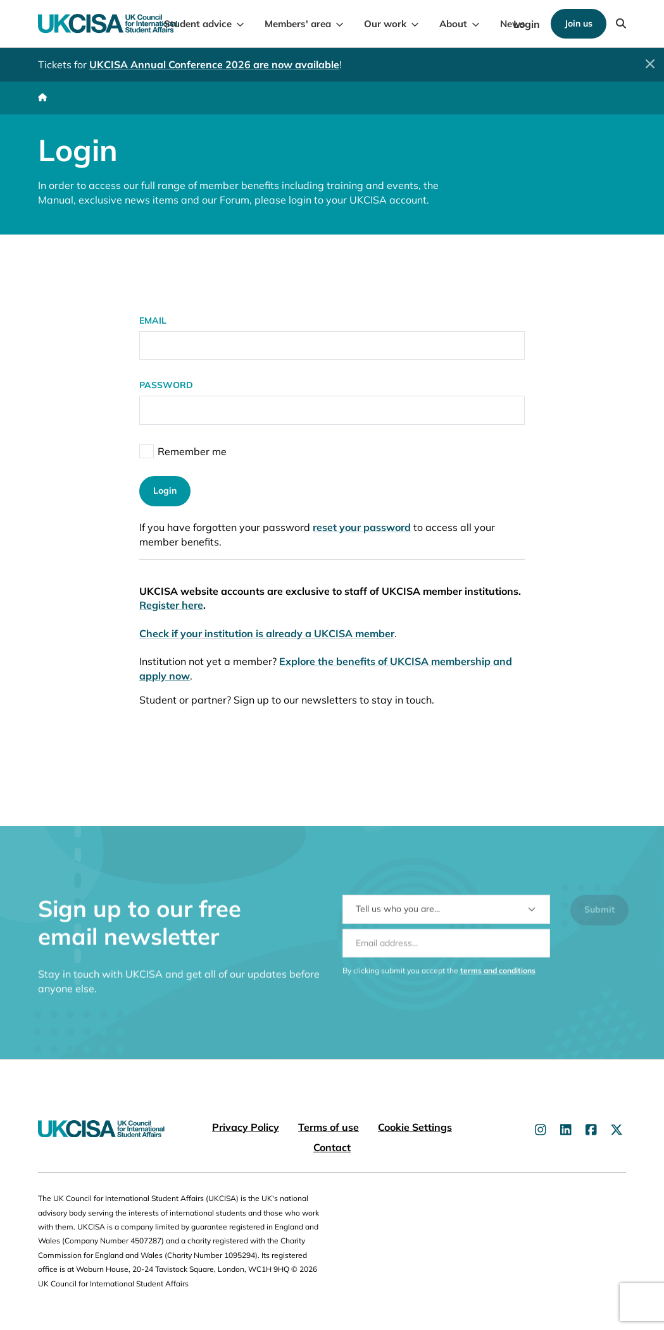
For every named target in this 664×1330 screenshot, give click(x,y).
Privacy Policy (245, 1127)
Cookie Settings (415, 1127)
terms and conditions (498, 978)
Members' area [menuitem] (298, 24)
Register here (171, 605)
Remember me (192, 451)
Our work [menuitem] (385, 24)
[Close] (650, 64)
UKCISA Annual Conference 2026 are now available (214, 64)
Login (526, 24)
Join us (578, 23)
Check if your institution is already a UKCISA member (266, 633)
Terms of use (328, 1127)
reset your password (362, 527)
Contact (332, 1147)
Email (152, 320)
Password (166, 385)
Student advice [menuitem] (198, 24)
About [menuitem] (453, 24)
